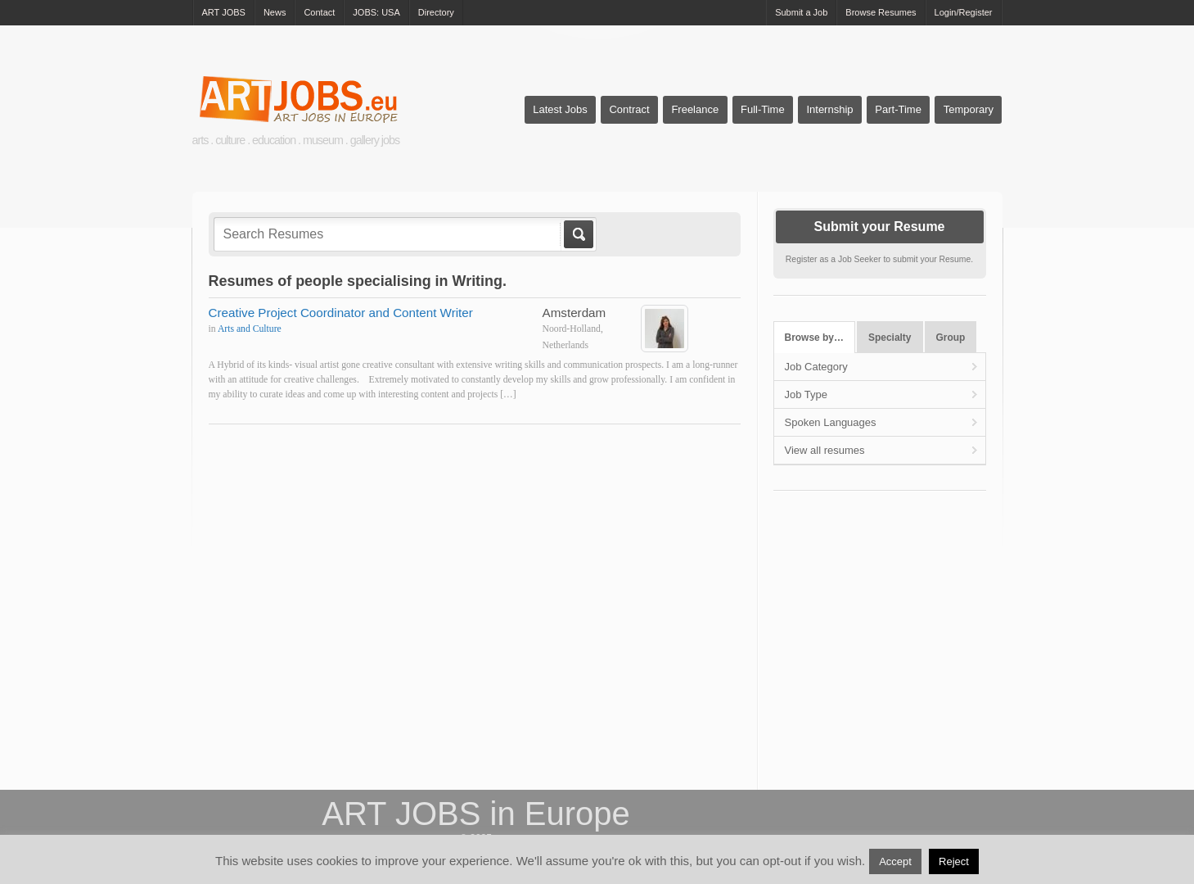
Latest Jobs (560, 109)
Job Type (806, 394)
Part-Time (898, 109)
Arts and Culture (250, 329)
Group (951, 337)
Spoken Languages (830, 422)
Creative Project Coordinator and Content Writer (341, 313)
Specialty (890, 337)
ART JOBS (224, 12)
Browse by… (814, 337)
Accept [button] (895, 861)
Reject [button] (954, 861)
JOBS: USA (376, 12)
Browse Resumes (880, 12)
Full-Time (763, 109)
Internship (829, 109)
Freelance (695, 109)
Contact (319, 12)
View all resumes (825, 450)
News (275, 12)
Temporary (968, 109)
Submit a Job (801, 12)
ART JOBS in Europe (475, 814)
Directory (436, 12)
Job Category (816, 366)
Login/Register (964, 12)
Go (577, 234)
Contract (629, 109)
